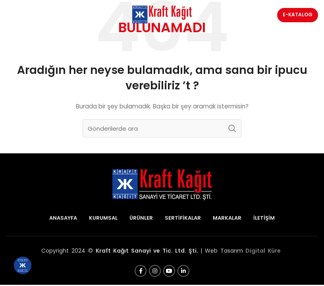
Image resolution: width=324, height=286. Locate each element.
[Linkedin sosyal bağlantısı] (183, 271)
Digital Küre (263, 251)
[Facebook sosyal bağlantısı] (141, 271)
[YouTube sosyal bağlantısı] (169, 271)
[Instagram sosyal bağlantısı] (155, 271)
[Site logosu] (162, 14)
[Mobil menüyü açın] (25, 15)
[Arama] (162, 128)
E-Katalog (297, 14)
